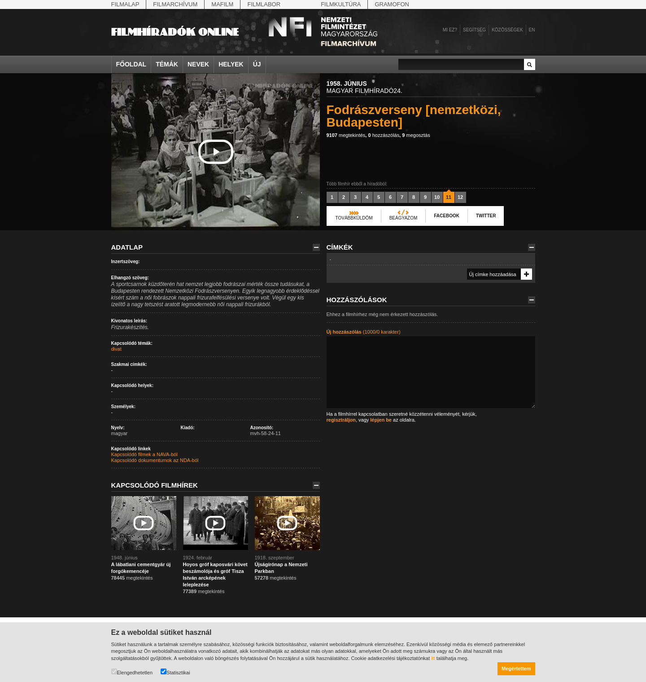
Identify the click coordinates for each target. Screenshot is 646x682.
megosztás (416, 135)
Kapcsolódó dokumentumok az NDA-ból (155, 460)
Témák (167, 64)
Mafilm (222, 4)
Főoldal (131, 64)
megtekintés (346, 135)
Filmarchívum (175, 4)
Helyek (231, 64)
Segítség (474, 29)
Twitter (486, 215)
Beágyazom (403, 218)
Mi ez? (450, 29)
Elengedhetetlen (132, 672)
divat (116, 349)
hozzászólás (383, 135)
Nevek (198, 64)
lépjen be (381, 419)
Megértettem (516, 668)
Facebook (446, 215)
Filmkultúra (341, 4)
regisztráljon (341, 419)
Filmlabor (263, 4)
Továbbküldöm (354, 218)
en (532, 29)
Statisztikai (175, 672)
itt (433, 658)
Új (257, 64)
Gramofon (392, 4)
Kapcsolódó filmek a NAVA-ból (144, 454)
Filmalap (125, 4)
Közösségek (507, 29)
